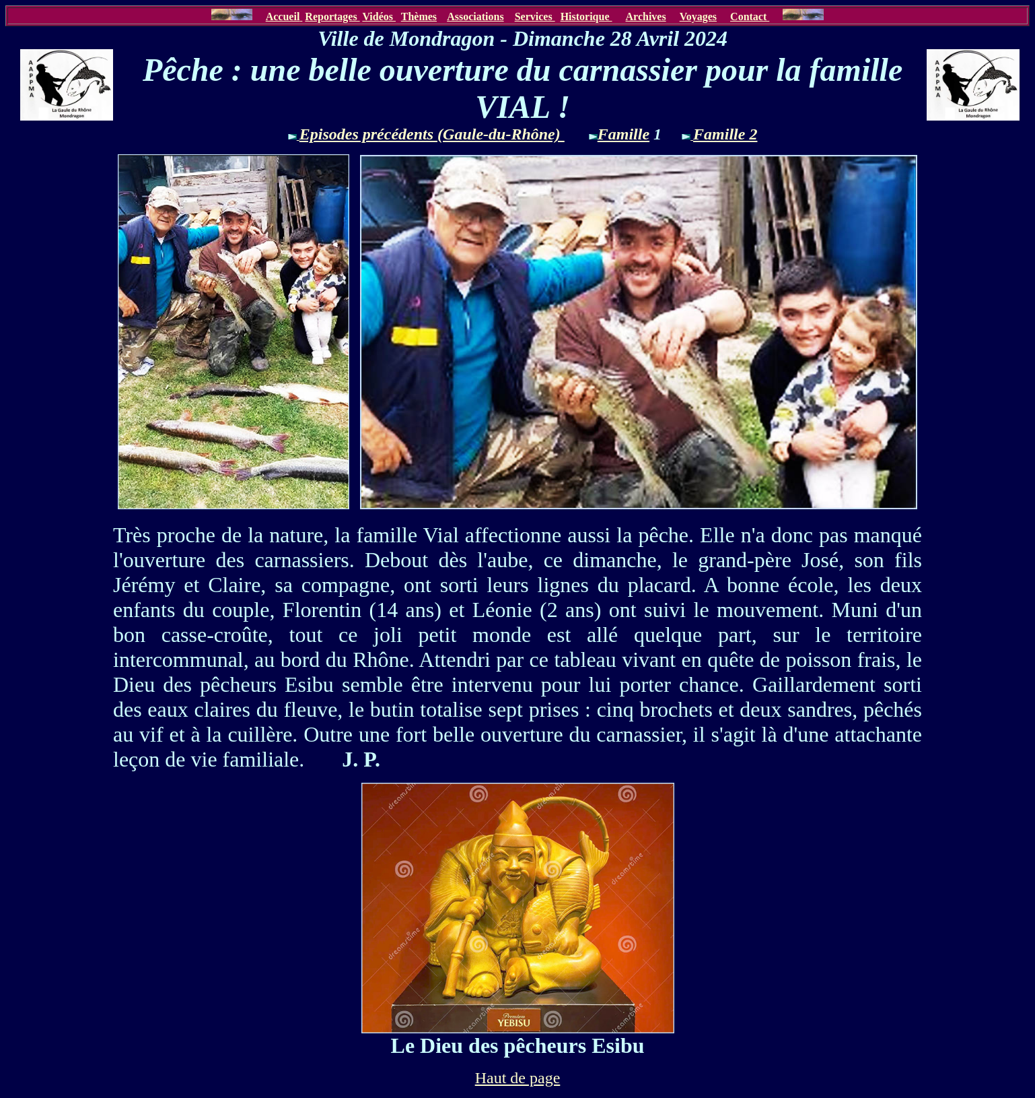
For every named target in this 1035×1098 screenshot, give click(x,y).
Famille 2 (725, 134)
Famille (623, 134)
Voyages (698, 16)
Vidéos (379, 16)
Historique (586, 16)
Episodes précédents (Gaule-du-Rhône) (432, 134)
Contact (749, 16)
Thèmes (419, 16)
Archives (646, 16)
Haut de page (518, 1078)
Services (535, 16)
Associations (475, 16)
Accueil (283, 16)
